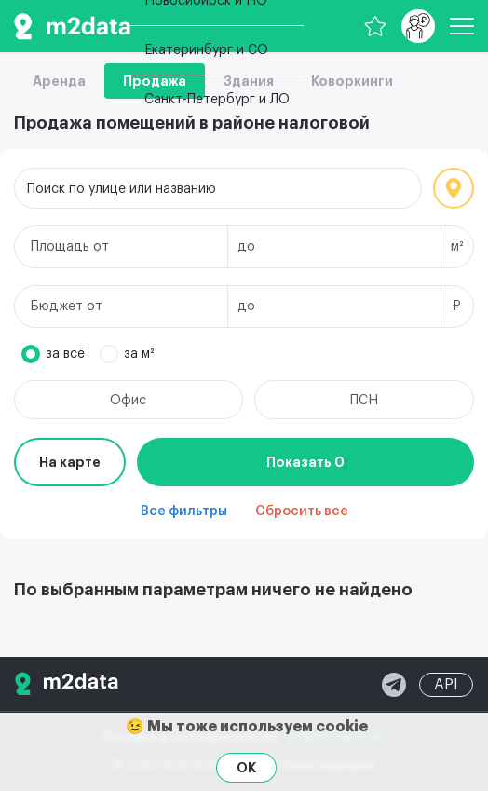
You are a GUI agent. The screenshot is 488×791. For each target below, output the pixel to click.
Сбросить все (301, 511)
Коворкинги (352, 81)
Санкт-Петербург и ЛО (217, 99)
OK (246, 767)
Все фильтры (184, 511)
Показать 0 (305, 462)
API (446, 684)
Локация (453, 188)
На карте (70, 462)
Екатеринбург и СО (206, 50)
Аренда (59, 81)
